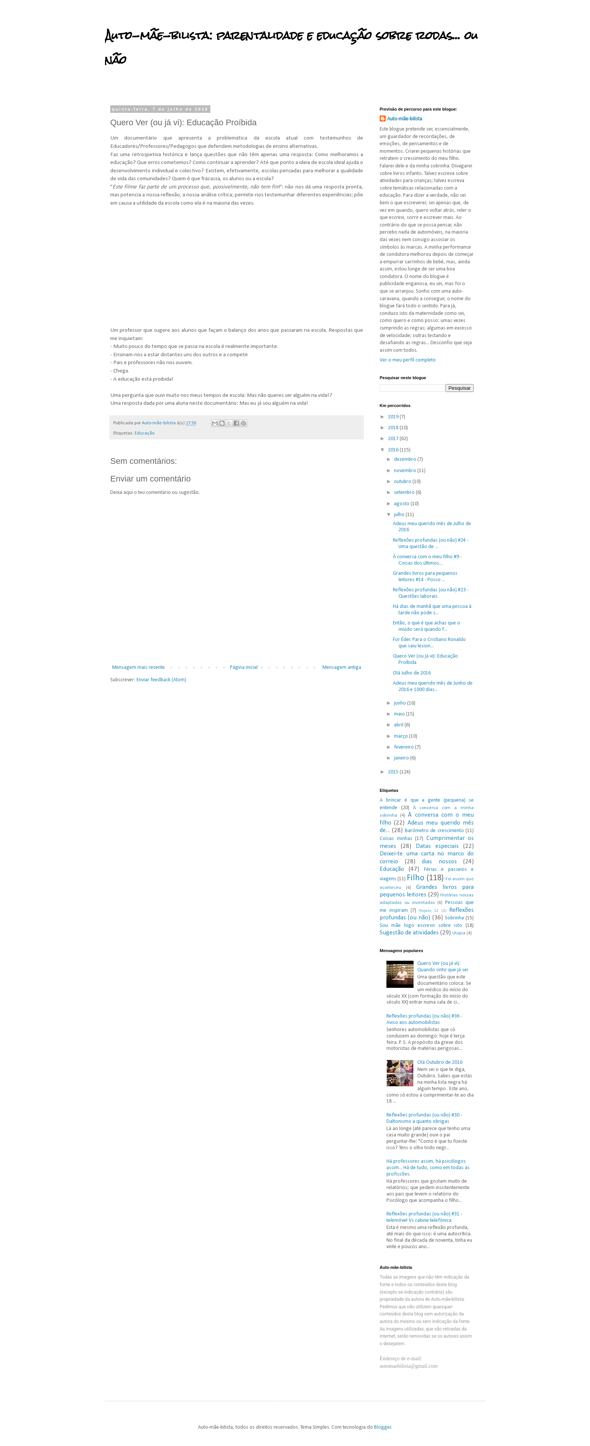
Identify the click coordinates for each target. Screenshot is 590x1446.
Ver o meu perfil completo (408, 360)
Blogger (382, 1427)
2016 (394, 450)
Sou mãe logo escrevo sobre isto (421, 925)
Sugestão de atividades (409, 933)
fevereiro (404, 747)
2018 (394, 428)
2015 (394, 772)
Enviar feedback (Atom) (161, 680)
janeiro (402, 758)
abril (399, 725)
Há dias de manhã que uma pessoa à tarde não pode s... (432, 610)
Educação (144, 433)
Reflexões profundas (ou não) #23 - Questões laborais (430, 593)
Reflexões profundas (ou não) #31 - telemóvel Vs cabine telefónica (424, 1217)
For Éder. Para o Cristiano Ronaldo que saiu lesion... (429, 643)
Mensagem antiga (341, 667)
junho (400, 703)
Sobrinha (454, 918)
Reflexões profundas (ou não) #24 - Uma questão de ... (430, 544)
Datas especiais (437, 846)
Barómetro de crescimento (434, 831)
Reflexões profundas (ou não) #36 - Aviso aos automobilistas (424, 1019)
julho (400, 515)
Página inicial (244, 667)
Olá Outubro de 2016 (439, 1062)
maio (400, 714)
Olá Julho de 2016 (412, 673)
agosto (402, 504)
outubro (403, 482)
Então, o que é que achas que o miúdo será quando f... (426, 626)
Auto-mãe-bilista (404, 119)
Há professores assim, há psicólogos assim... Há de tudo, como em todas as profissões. (428, 1168)
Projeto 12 (429, 911)
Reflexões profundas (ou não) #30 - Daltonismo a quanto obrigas (424, 1118)
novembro (405, 471)
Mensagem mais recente (138, 667)
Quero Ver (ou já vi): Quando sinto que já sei (442, 967)
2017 (394, 439)
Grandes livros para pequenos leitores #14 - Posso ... (425, 577)
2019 (394, 417)
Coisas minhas (396, 838)
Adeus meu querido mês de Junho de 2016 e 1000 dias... (433, 686)
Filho (415, 878)
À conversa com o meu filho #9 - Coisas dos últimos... (427, 560)
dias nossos (439, 861)
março (401, 736)
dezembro (405, 459)
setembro (405, 492)
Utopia (458, 933)
